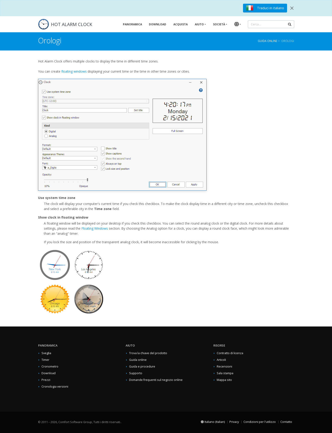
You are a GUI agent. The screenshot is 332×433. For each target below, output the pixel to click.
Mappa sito (224, 380)
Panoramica (132, 24)
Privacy (234, 422)
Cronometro (50, 366)
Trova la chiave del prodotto (148, 353)
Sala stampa (225, 373)
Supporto (135, 373)
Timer (45, 360)
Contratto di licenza (230, 353)
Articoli (221, 360)
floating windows (74, 71)
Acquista (180, 24)
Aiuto (199, 24)
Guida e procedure (142, 366)
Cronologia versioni (55, 387)
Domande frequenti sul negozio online (156, 380)
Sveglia (46, 353)
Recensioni (224, 366)
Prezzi (46, 380)
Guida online (267, 41)
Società (219, 24)
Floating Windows (94, 228)
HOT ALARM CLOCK (71, 24)
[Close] (292, 8)
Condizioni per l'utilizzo (259, 422)
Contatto (286, 422)
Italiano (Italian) (213, 422)
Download (157, 24)
